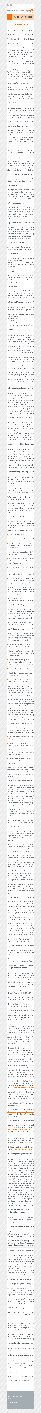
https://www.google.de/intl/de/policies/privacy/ (23, 1112)
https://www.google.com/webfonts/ (20, 1129)
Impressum (10, 1394)
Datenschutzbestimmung (14, 1396)
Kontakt (9, 1398)
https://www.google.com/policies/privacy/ (24, 1149)
